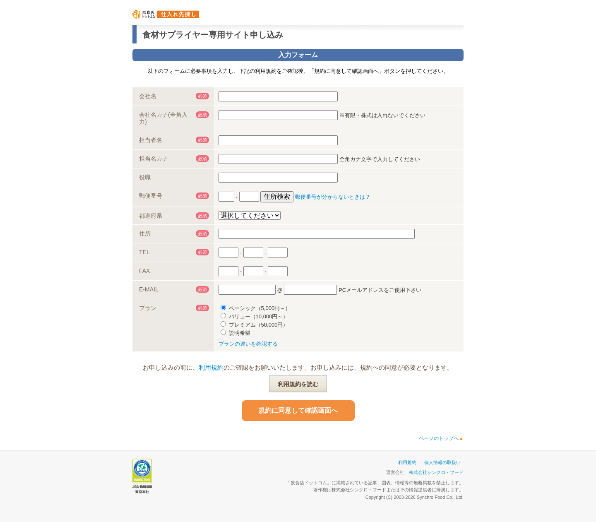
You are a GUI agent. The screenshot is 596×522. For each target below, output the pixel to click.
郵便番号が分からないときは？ (332, 197)
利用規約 (211, 367)
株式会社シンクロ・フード (436, 472)
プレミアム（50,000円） (254, 325)
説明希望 (235, 333)
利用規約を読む (298, 384)
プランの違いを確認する (248, 344)
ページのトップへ (441, 438)
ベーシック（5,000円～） (256, 308)
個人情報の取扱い (442, 462)
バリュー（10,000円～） (254, 316)
